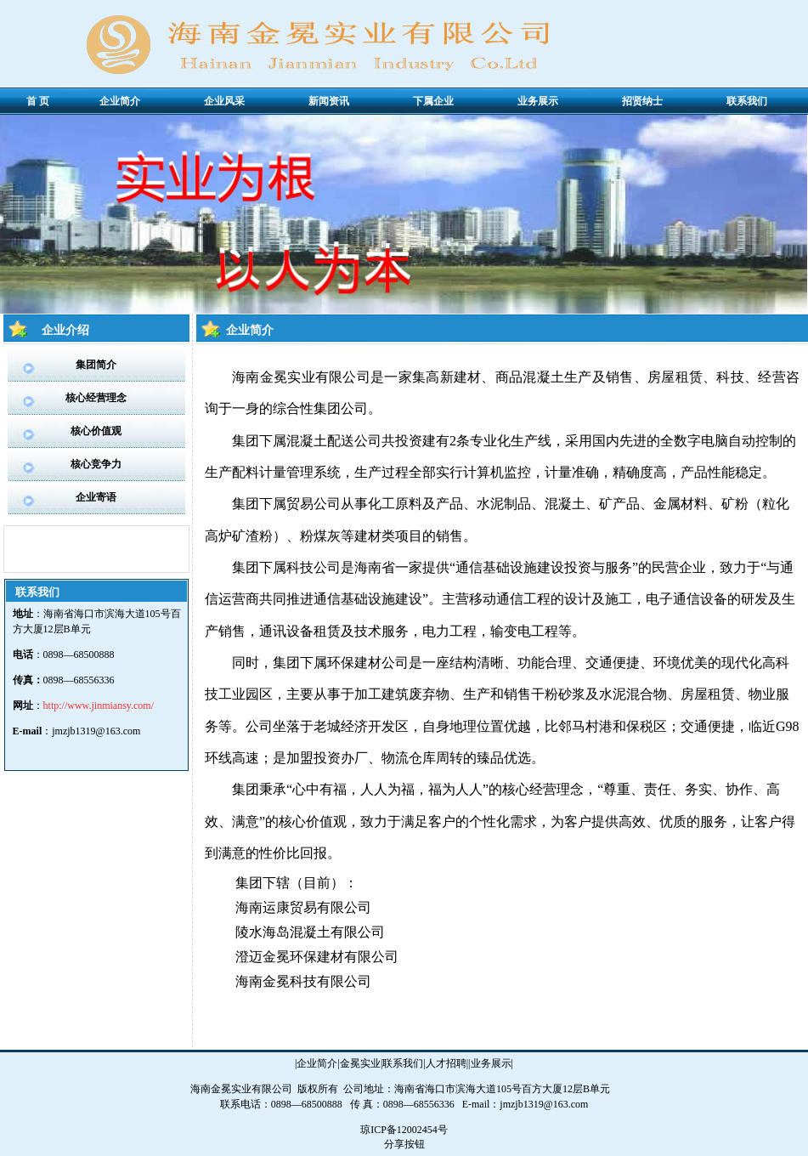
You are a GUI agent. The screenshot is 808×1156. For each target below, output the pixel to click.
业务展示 (491, 1063)
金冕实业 (360, 1063)
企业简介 (317, 1063)
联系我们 (402, 1063)
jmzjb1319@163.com (96, 731)
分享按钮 (404, 1144)
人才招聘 (446, 1063)
